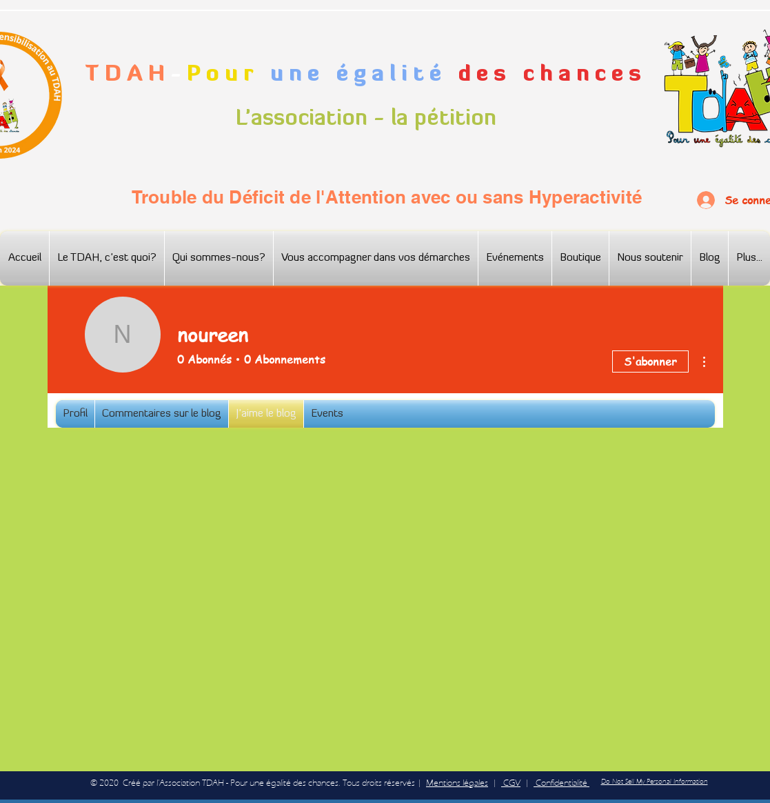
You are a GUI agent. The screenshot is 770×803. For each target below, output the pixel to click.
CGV (510, 783)
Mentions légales (457, 783)
